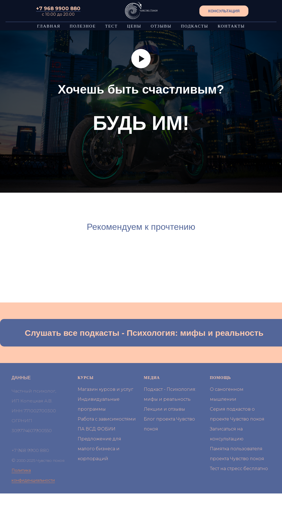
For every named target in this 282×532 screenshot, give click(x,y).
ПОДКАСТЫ (194, 26)
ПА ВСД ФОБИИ (96, 429)
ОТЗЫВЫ (161, 26)
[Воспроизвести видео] (141, 58)
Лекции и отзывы (164, 409)
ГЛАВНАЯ (48, 26)
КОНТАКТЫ (231, 26)
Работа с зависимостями (107, 419)
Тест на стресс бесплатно (239, 468)
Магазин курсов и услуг (105, 389)
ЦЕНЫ (134, 26)
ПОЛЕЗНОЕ (83, 26)
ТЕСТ (111, 26)
